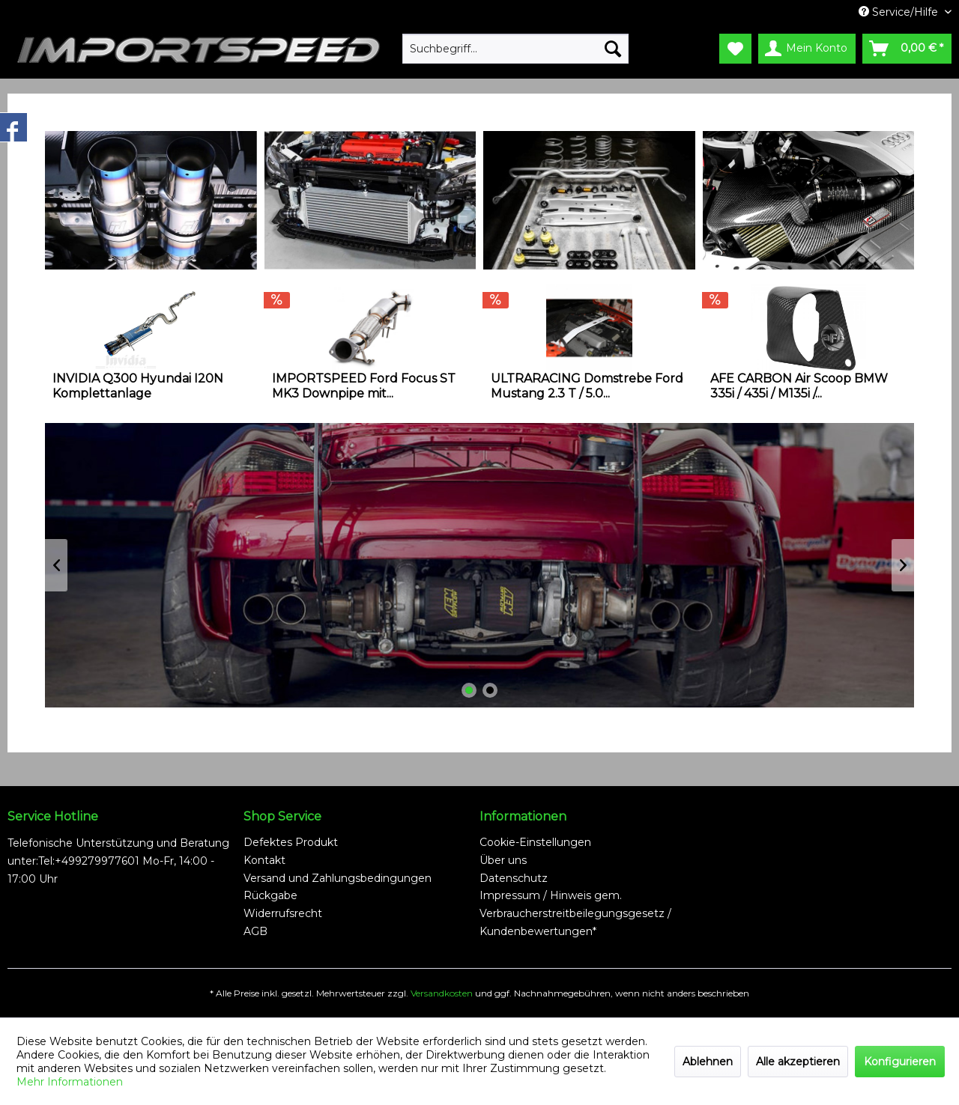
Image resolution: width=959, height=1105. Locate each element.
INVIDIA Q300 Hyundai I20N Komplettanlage (137, 386)
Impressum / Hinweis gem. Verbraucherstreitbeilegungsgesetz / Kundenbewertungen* (575, 913)
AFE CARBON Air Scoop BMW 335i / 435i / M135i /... (799, 386)
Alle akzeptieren (798, 1061)
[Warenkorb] (907, 49)
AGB (255, 931)
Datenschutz (514, 878)
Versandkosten (442, 993)
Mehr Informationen (69, 1082)
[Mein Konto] (807, 49)
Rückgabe (270, 895)
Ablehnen (708, 1061)
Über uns (503, 860)
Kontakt (264, 860)
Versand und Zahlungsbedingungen (337, 878)
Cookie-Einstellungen (535, 842)
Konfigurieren (900, 1061)
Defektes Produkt (290, 842)
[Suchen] (613, 49)
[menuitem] (515, 49)
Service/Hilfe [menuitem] (900, 12)
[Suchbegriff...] (515, 49)
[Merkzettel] (735, 49)
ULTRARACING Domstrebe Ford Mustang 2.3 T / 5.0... (587, 386)
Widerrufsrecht (282, 913)
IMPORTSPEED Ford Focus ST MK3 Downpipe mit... (364, 386)
